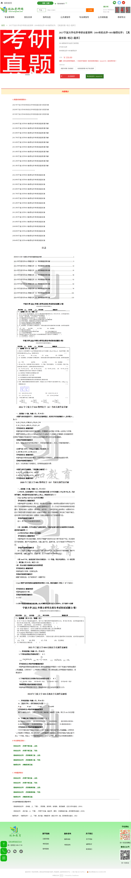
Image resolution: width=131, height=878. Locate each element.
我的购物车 (61, 3)
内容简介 (65, 91)
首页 (3, 25)
